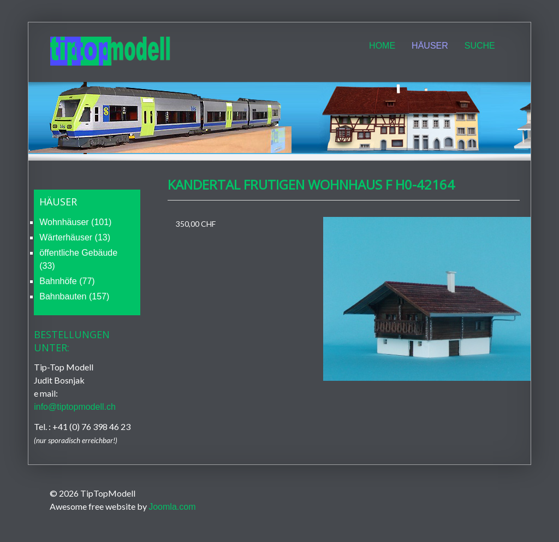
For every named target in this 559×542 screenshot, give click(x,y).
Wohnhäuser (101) (75, 222)
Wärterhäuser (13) (74, 237)
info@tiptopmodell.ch (75, 406)
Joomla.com (171, 506)
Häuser (430, 45)
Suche (480, 45)
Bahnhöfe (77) (66, 281)
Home (382, 45)
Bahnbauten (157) (74, 296)
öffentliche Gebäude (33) (78, 259)
